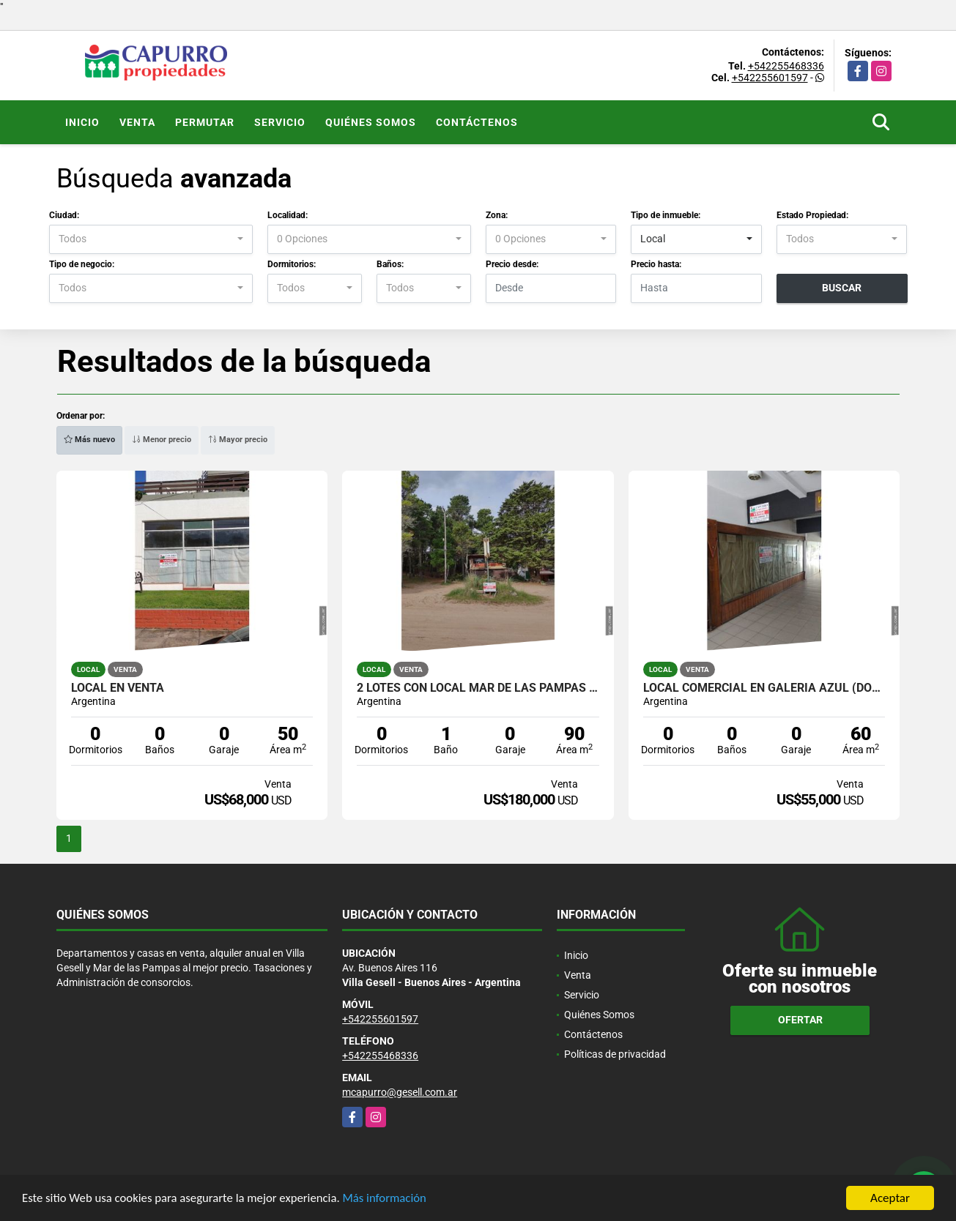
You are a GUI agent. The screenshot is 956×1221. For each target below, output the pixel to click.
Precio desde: (512, 264)
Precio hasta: (656, 264)
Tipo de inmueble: (665, 215)
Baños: (390, 264)
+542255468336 (786, 66)
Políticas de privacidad (615, 1054)
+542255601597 (770, 77)
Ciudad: (64, 215)
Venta (137, 122)
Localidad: (287, 215)
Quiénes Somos (370, 122)
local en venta (117, 688)
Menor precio (161, 439)
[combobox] (151, 239)
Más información (390, 1199)
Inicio (82, 122)
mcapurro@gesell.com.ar (399, 1092)
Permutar (204, 122)
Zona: (497, 215)
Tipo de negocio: (81, 264)
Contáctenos (477, 122)
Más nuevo (89, 439)
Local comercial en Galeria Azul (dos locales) (764, 688)
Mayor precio (237, 439)
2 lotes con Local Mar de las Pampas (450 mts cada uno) (478, 688)
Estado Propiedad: (812, 215)
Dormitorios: (291, 264)
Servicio (279, 122)
